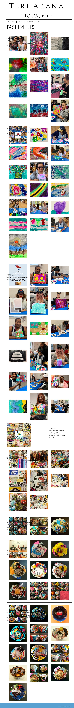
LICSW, (31, 16)
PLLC (47, 16)
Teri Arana (37, 6)
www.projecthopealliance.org (14, 527)
